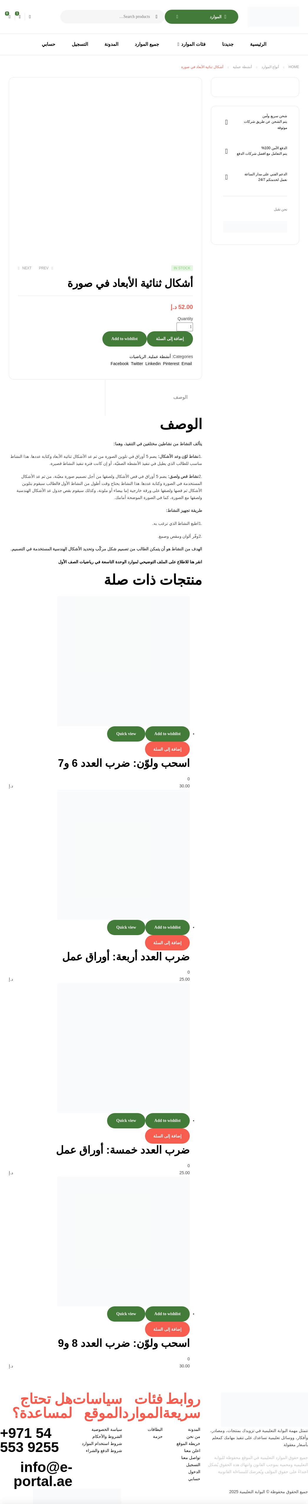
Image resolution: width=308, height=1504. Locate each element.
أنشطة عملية (242, 67)
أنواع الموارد (270, 67)
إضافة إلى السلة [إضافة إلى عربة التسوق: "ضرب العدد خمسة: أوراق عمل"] (167, 1136)
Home (294, 67)
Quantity (185, 318)
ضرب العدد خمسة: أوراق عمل (123, 1150)
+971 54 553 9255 (29, 1440)
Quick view (126, 734)
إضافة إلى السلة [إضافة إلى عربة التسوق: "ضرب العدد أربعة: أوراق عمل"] (167, 942)
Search (157, 16)
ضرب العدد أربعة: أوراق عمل (126, 957)
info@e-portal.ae (43, 1474)
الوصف (180, 397)
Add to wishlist (124, 339)
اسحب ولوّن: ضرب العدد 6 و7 (124, 763)
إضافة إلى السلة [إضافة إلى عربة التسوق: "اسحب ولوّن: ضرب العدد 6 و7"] (167, 749)
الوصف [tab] (181, 424)
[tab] (153, 397)
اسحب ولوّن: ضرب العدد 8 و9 (124, 1343)
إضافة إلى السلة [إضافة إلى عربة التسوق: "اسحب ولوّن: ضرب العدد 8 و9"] (167, 1329)
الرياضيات (137, 356)
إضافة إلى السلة (170, 339)
